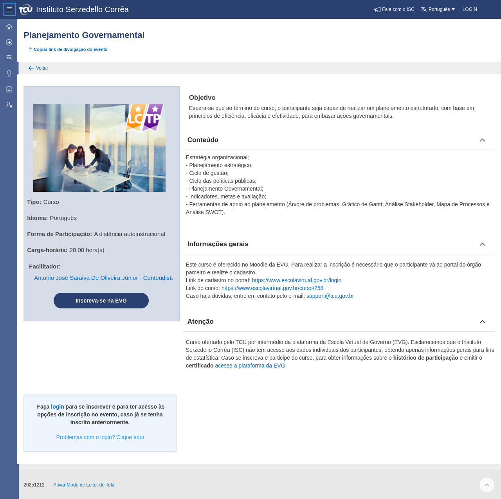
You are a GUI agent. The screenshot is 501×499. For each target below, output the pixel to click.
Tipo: (36, 201)
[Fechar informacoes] (482, 244)
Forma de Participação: (61, 234)
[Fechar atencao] (482, 321)
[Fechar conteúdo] (482, 140)
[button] (394, 9)
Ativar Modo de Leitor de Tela (85, 485)
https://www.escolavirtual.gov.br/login (297, 280)
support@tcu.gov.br (331, 296)
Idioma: (39, 217)
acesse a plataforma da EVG (251, 365)
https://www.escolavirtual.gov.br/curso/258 (273, 288)
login (58, 407)
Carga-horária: (49, 250)
